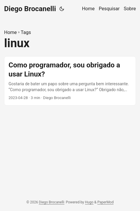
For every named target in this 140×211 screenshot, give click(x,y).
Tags (26, 32)
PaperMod (105, 202)
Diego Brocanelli (30, 9)
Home (10, 32)
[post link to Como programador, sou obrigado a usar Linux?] (70, 81)
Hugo (89, 202)
